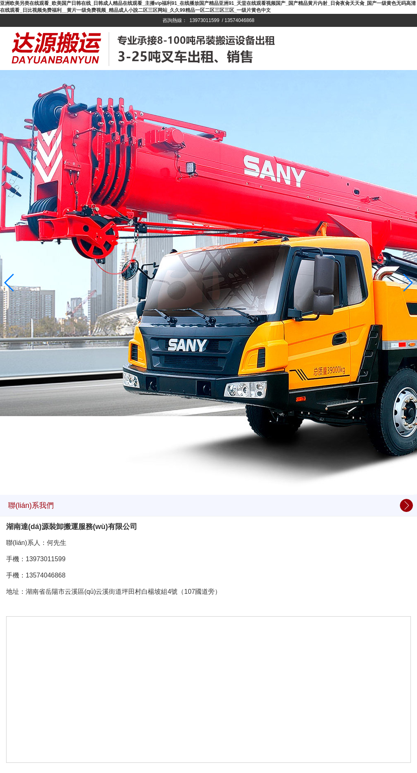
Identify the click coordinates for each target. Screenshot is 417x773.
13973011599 (204, 20)
